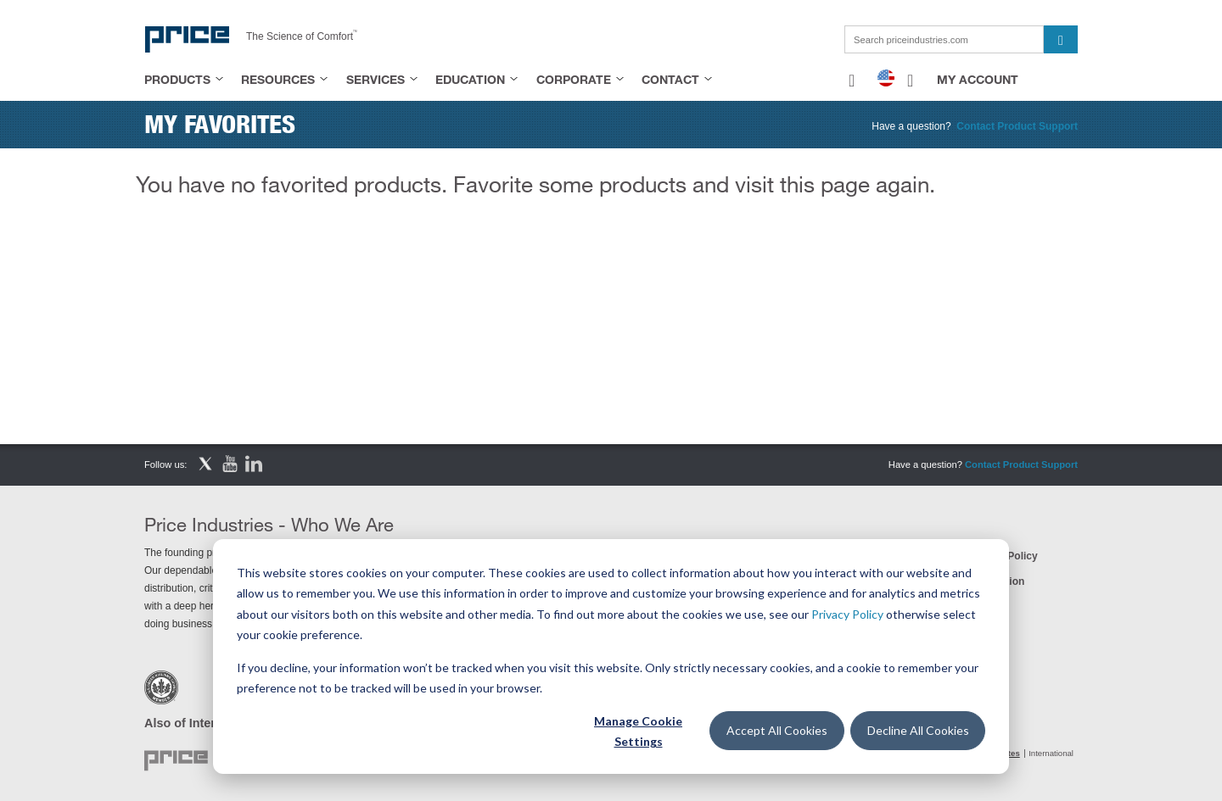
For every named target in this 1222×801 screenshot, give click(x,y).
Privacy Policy (847, 614)
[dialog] (611, 656)
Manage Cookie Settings (638, 731)
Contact (670, 79)
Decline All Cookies (918, 730)
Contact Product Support (1017, 126)
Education (470, 79)
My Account (977, 79)
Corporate (573, 79)
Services (375, 79)
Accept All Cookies (776, 730)
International (1051, 753)
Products (177, 79)
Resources (278, 79)
